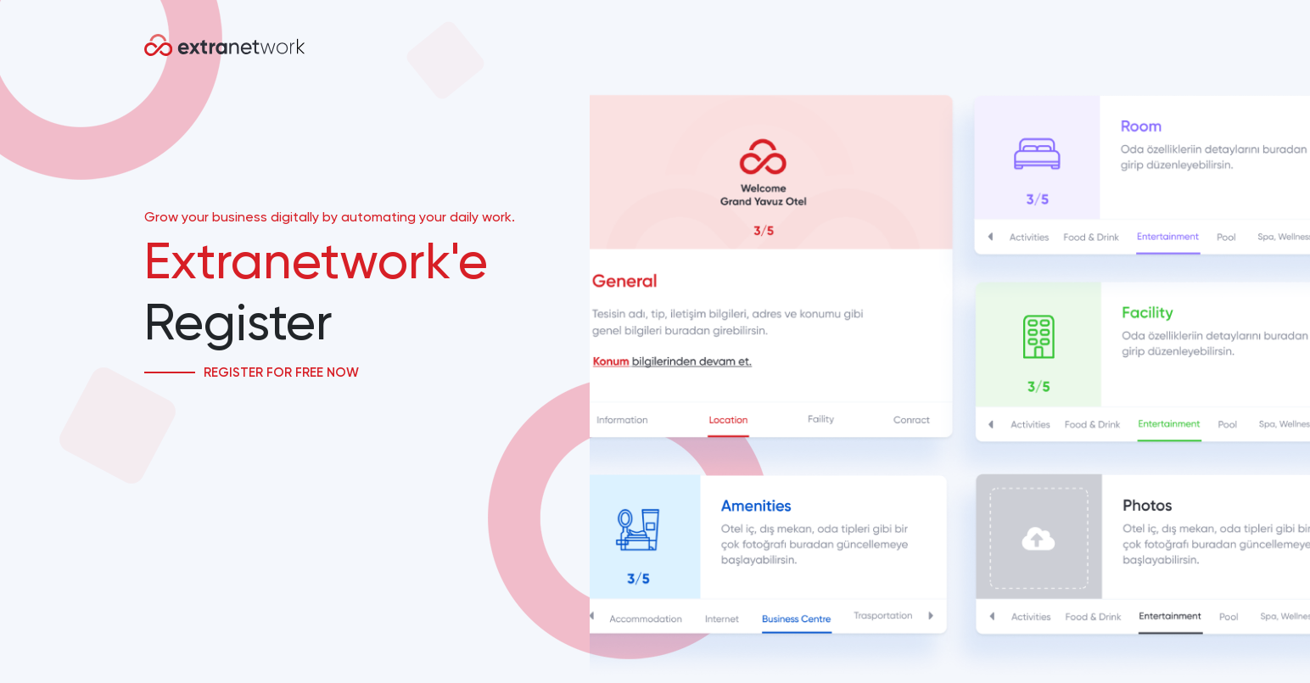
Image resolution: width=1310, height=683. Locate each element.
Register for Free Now (281, 373)
